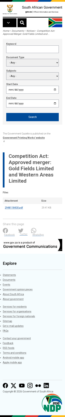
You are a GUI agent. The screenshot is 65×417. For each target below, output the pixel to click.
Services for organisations (17, 311)
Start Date (12, 84)
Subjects (11, 70)
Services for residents (15, 306)
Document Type (15, 57)
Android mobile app (13, 357)
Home (6, 30)
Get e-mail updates (13, 326)
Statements (9, 275)
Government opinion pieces (18, 289)
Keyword (11, 44)
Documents (18, 30)
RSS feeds (8, 348)
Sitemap (7, 321)
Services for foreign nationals (19, 316)
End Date (11, 98)
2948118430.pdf (14, 207)
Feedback (8, 343)
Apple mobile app (12, 362)
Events (6, 284)
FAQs (5, 330)
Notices (30, 30)
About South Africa (13, 294)
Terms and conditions (14, 352)
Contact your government (17, 338)
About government (13, 299)
